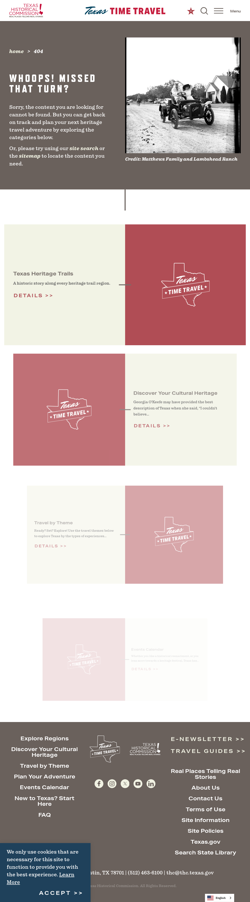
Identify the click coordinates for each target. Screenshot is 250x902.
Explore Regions (44, 738)
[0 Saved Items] (191, 10)
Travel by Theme (44, 765)
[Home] (125, 11)
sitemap (29, 156)
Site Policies (205, 830)
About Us (205, 787)
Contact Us (205, 798)
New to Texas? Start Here (44, 801)
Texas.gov (205, 841)
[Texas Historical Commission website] (26, 10)
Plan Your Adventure (44, 776)
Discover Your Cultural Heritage (44, 752)
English (216, 898)
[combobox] (219, 898)
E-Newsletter (202, 739)
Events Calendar (44, 787)
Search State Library (205, 852)
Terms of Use (205, 809)
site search (84, 148)
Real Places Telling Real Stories (205, 774)
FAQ (44, 814)
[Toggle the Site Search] (204, 10)
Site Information (206, 820)
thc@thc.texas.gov (190, 873)
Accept (55, 893)
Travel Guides (202, 751)
